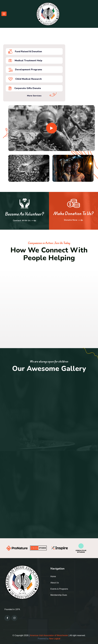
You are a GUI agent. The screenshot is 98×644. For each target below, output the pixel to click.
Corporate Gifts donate (24, 88)
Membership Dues (58, 595)
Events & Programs (59, 589)
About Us (54, 583)
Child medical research (25, 79)
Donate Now (73, 220)
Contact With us (24, 220)
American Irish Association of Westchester (49, 635)
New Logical (54, 639)
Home (53, 576)
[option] (17, 548)
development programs (25, 69)
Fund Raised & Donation (25, 51)
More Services (34, 95)
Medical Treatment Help (25, 60)
